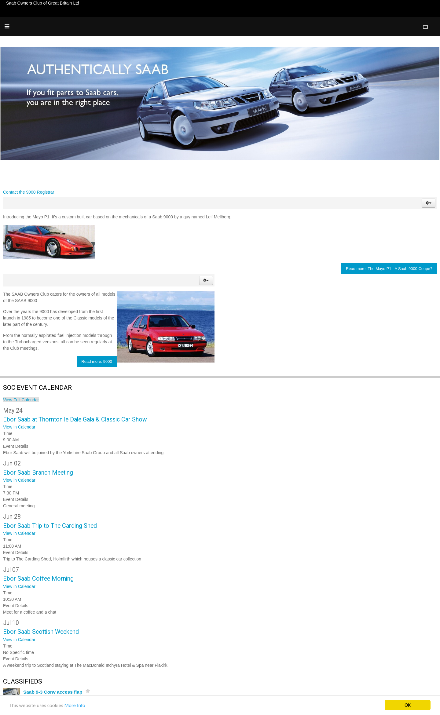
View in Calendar (19, 427)
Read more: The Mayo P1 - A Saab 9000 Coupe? (389, 268)
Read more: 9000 (96, 361)
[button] (428, 203)
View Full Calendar (21, 399)
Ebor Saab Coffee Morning (38, 578)
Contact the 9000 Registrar (28, 192)
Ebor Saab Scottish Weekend (41, 631)
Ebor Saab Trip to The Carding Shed (50, 525)
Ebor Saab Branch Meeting (38, 472)
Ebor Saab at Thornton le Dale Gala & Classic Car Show (75, 419)
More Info (74, 705)
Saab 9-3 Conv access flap (52, 692)
